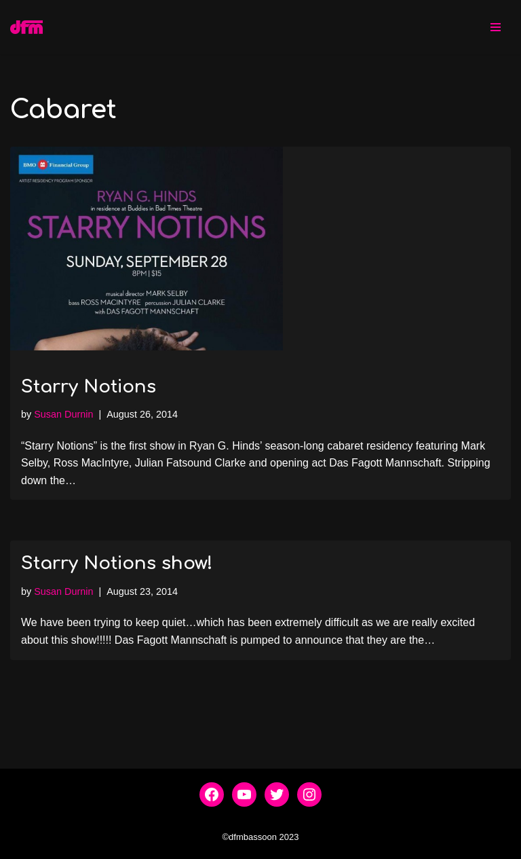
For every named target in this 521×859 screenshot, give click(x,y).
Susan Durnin (63, 414)
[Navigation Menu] (495, 27)
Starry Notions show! (117, 563)
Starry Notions (88, 387)
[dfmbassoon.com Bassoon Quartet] (26, 27)
